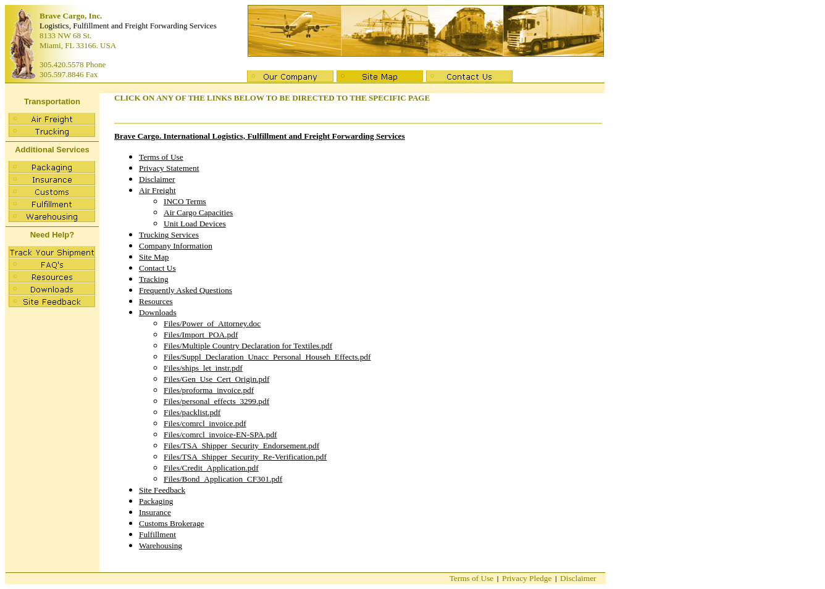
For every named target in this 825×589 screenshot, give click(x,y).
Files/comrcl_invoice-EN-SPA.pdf (220, 434)
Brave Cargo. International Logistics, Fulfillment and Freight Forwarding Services (259, 136)
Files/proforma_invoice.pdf (209, 390)
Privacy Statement (169, 168)
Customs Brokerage (171, 523)
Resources (156, 301)
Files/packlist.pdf (192, 412)
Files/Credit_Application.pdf (211, 467)
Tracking (154, 279)
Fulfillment (157, 534)
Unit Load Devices (195, 223)
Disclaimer (157, 179)
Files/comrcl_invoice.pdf (205, 423)
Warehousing (160, 545)
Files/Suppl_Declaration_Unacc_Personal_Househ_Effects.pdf (267, 356)
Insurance (155, 512)
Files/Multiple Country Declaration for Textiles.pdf (248, 345)
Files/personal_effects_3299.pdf (216, 401)
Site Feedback (162, 490)
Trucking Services (169, 234)
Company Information (175, 245)
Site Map (154, 257)
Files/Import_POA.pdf (201, 334)
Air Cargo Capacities (198, 212)
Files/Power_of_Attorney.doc (212, 323)
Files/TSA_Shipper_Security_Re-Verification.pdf (245, 456)
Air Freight (157, 190)
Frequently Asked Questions (185, 290)
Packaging (156, 501)
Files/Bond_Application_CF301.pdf (223, 479)
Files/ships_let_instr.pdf (203, 368)
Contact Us (157, 268)
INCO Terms (185, 201)
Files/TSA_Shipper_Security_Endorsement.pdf (241, 445)
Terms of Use (161, 157)
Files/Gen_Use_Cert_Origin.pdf (216, 379)
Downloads (158, 312)
